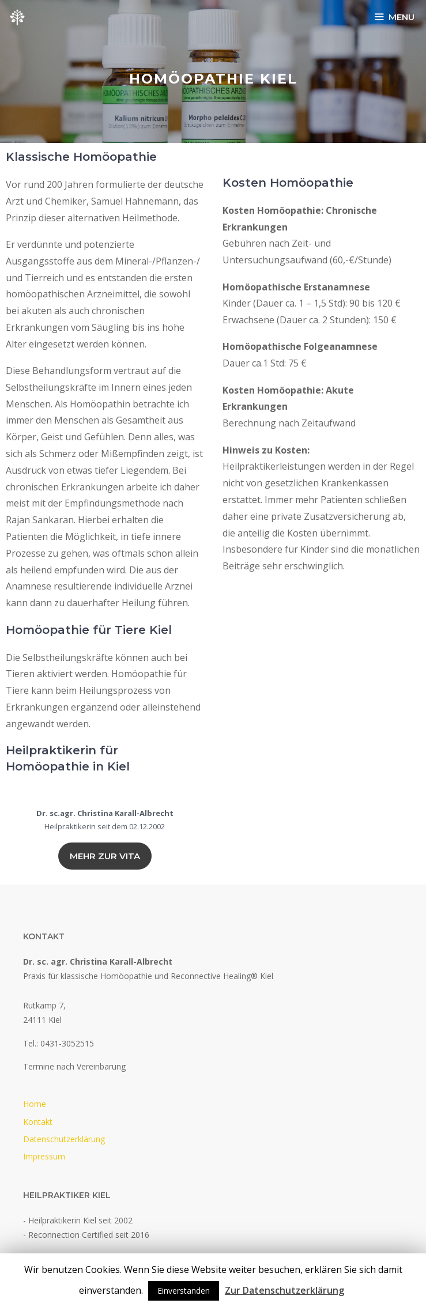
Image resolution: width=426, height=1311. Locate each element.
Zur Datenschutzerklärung (284, 1290)
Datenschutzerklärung (64, 1139)
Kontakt (37, 1121)
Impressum (44, 1156)
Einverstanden (183, 1290)
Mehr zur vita (105, 856)
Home (34, 1103)
